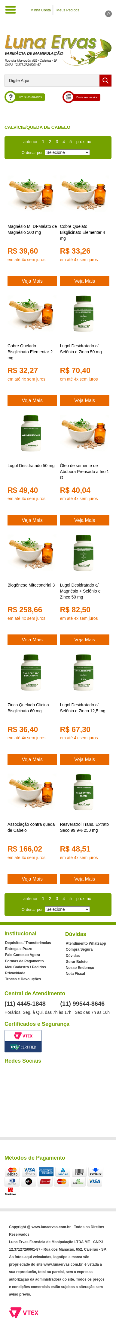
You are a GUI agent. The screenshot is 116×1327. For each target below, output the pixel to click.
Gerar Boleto (77, 962)
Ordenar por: (33, 150)
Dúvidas (73, 956)
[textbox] (58, 81)
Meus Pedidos (67, 10)
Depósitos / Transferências (28, 943)
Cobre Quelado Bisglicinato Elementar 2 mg (30, 351)
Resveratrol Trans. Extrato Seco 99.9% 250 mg (84, 827)
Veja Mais (32, 281)
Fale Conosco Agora (22, 955)
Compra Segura (79, 949)
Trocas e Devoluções (23, 979)
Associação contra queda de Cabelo (31, 827)
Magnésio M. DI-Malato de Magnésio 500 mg (32, 229)
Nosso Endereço (80, 968)
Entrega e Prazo (18, 949)
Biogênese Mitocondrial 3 (31, 585)
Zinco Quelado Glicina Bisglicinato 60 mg (28, 707)
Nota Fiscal (75, 974)
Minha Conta (40, 10)
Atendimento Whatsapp (86, 943)
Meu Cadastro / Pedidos (25, 967)
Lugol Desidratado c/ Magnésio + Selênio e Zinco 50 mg (80, 591)
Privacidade (15, 973)
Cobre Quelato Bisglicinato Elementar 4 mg (82, 232)
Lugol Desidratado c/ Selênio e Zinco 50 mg (81, 348)
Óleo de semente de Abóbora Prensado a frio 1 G (84, 471)
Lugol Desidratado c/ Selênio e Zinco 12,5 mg (82, 707)
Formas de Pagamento (24, 961)
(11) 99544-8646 (82, 1003)
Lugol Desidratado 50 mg (31, 465)
